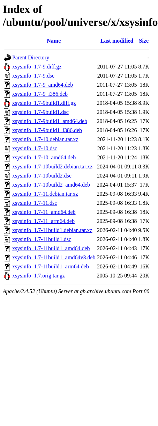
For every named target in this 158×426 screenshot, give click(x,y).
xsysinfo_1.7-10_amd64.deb (44, 157)
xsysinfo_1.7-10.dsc (34, 148)
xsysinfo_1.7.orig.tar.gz (38, 276)
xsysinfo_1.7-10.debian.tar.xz (45, 139)
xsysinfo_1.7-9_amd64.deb (42, 85)
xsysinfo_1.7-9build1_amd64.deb (49, 121)
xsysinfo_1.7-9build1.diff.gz (44, 103)
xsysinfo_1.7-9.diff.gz (36, 67)
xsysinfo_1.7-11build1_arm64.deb (50, 266)
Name (54, 41)
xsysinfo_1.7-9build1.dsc (40, 112)
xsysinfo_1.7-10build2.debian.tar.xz (52, 166)
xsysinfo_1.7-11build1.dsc (41, 239)
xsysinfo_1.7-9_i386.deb (40, 94)
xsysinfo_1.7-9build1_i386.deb (47, 130)
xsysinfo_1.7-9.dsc (33, 76)
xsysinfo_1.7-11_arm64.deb (43, 221)
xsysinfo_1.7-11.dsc (34, 203)
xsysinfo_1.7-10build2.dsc (42, 176)
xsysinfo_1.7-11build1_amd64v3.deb (54, 257)
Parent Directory (30, 57)
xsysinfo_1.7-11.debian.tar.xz (45, 194)
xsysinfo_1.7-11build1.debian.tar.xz (52, 230)
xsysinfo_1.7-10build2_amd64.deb (51, 185)
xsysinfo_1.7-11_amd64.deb (44, 212)
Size (144, 41)
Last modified (117, 41)
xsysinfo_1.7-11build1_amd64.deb (51, 248)
